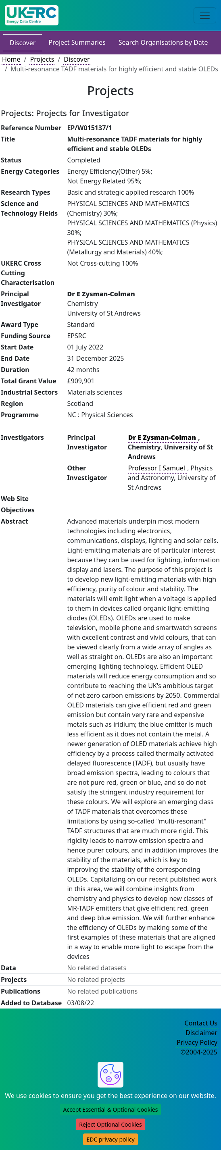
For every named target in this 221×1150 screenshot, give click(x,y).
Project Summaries (76, 42)
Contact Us (201, 1023)
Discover (22, 42)
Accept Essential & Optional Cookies (110, 1109)
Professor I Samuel (157, 468)
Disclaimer (201, 1032)
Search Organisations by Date (163, 42)
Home (11, 59)
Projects (42, 59)
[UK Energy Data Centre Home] (31, 15)
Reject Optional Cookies (110, 1124)
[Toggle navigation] (205, 15)
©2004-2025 (198, 1052)
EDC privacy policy (110, 1139)
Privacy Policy (197, 1042)
